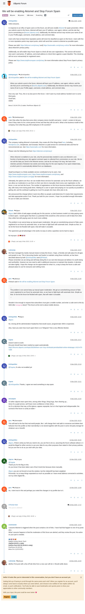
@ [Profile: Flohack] (43, 257)
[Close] (81, 577)
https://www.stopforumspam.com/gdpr (21, 177)
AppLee (11, 459)
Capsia (11, 340)
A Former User (13, 505)
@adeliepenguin (18, 117)
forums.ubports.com (31, 32)
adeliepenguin (13, 74)
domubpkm (12, 399)
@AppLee (16, 487)
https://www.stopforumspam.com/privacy (30, 60)
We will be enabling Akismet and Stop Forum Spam (42, 77)
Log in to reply (77, 15)
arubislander (13, 525)
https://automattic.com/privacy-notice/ (56, 45)
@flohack (16, 279)
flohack (11, 210)
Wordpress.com (14, 145)
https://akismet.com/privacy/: (42, 151)
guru (10, 117)
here (63, 142)
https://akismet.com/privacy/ (30, 45)
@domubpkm (17, 420)
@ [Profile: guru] (11, 213)
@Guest (19, 561)
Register (7, 597)
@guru (17, 210)
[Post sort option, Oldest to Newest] (68, 15)
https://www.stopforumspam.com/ (20, 174)
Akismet (61, 28)
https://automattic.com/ (34, 147)
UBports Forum (19, 3)
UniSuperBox (13, 21)
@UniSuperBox (24, 74)
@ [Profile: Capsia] (12, 367)
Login (14, 597)
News (5, 15)
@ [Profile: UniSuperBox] (14, 77)
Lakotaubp (12, 250)
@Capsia (18, 459)
